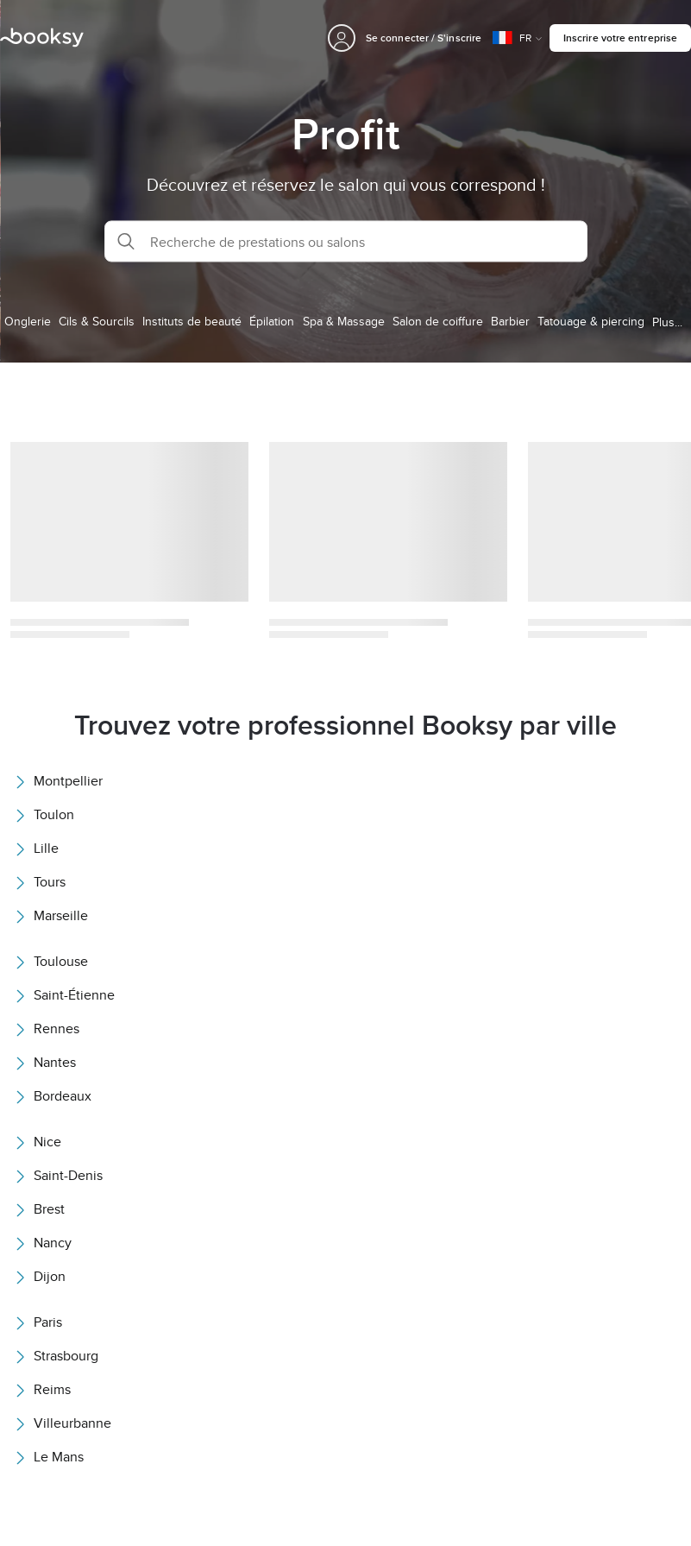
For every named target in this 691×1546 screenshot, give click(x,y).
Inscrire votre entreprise (620, 37)
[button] (345, 241)
